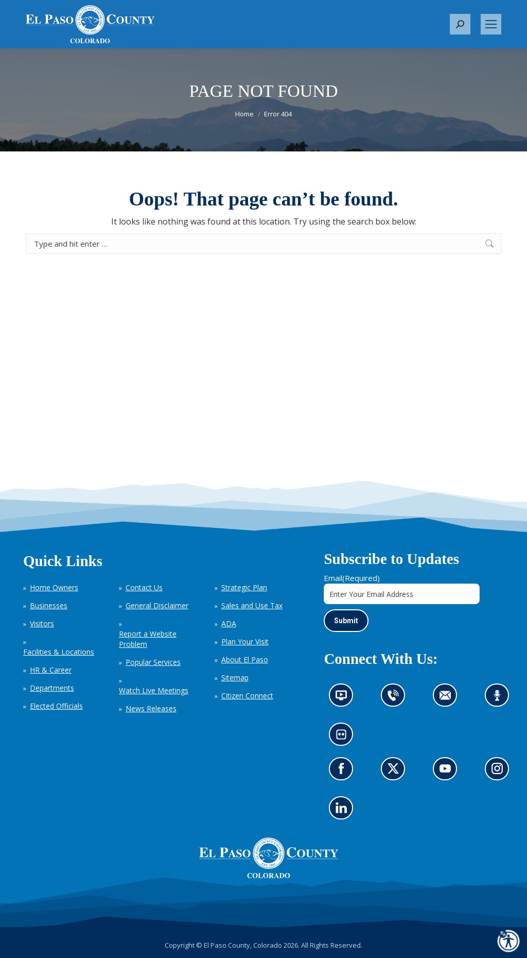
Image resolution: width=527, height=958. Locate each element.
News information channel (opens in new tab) (344, 699)
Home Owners (54, 587)
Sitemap (235, 677)
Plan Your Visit (245, 641)
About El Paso (244, 659)
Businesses (48, 605)
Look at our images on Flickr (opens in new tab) (344, 738)
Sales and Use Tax (252, 605)
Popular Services (153, 662)
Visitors (42, 623)
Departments (52, 688)
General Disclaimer (157, 605)
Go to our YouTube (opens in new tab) (448, 772)
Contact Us (144, 587)
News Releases (151, 708)
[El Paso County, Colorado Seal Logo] (268, 875)
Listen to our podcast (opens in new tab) (500, 699)
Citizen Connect (247, 695)
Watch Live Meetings (153, 690)
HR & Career (51, 670)
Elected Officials (56, 706)
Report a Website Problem (148, 639)
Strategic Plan (244, 587)
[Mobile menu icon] (491, 24)
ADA (228, 623)
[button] (460, 24)
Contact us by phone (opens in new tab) (396, 699)
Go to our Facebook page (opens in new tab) (344, 772)
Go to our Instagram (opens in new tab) (500, 772)
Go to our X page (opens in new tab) (396, 772)
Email (352, 578)
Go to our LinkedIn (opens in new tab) (344, 811)
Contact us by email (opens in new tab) (448, 699)
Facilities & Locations (58, 652)
